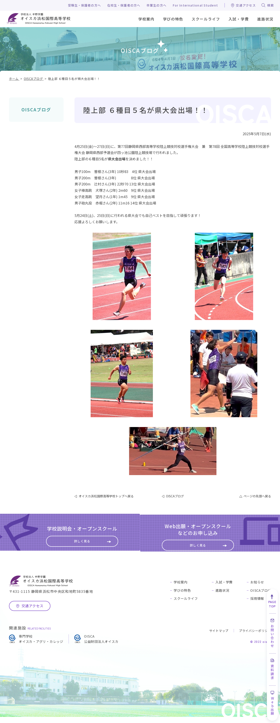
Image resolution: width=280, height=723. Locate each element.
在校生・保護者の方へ (123, 5)
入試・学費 (224, 588)
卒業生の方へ (156, 5)
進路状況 (222, 596)
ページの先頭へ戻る (257, 496)
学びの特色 (182, 596)
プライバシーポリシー (255, 636)
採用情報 (257, 604)
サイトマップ (218, 636)
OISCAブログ (36, 109)
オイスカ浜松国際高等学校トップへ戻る (106, 496)
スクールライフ (186, 604)
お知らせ (257, 588)
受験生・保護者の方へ (84, 5)
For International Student (195, 5)
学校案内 (180, 588)
